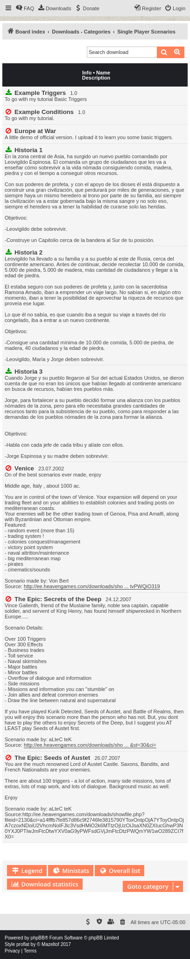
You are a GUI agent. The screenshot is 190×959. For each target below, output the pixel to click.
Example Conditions (44, 111)
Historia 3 (28, 371)
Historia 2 (28, 252)
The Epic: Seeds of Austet (52, 757)
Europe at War (35, 130)
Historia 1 (28, 150)
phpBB (38, 937)
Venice (24, 468)
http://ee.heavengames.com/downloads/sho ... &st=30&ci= (90, 745)
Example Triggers (40, 92)
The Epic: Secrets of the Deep (57, 599)
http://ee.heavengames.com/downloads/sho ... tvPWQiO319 (92, 586)
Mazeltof (50, 944)
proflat (22, 944)
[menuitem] (24, 8)
